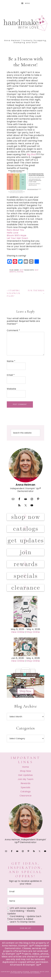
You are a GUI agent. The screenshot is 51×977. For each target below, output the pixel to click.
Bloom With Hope (16, 235)
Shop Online (33, 632)
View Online (17, 632)
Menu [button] (27, 3)
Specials (25, 787)
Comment (13, 330)
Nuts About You (15, 230)
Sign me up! (25, 928)
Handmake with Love (26, 23)
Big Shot (31, 154)
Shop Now (25, 771)
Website (11, 389)
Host (21, 270)
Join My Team (25, 779)
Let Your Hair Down (17, 238)
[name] (25, 901)
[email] (25, 891)
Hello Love (12, 232)
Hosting (20, 272)
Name (11, 361)
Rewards (25, 783)
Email (11, 375)
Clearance (26, 795)
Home (25, 766)
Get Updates (25, 775)
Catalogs (25, 791)
